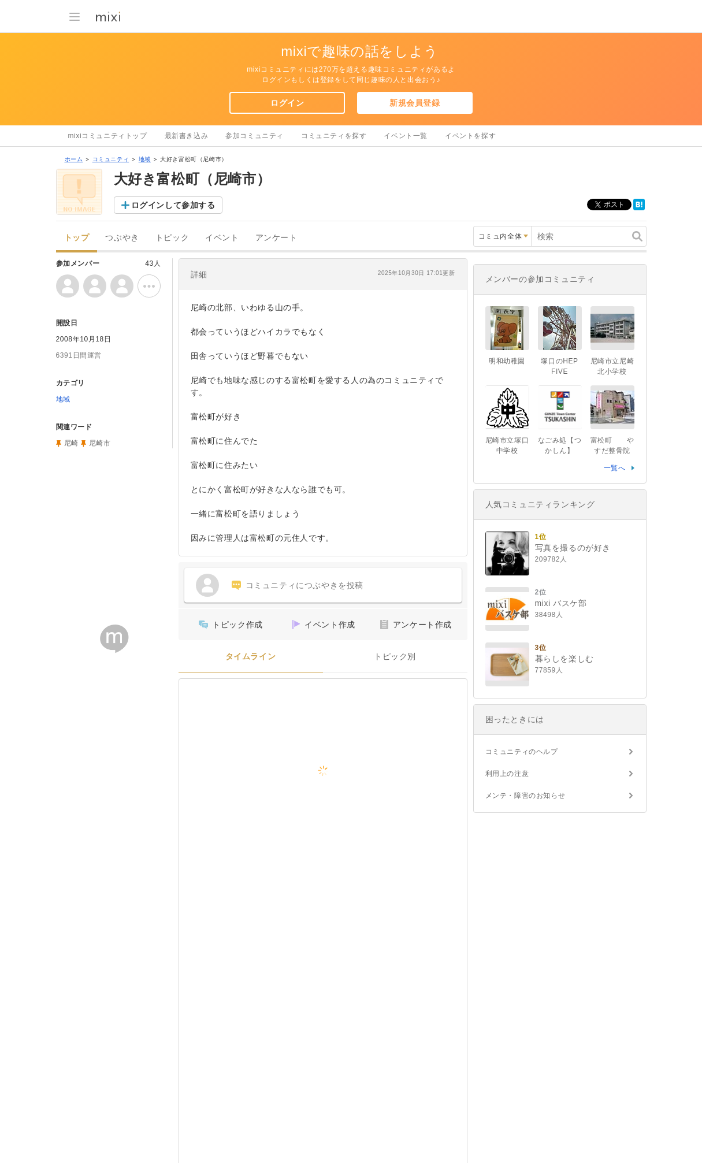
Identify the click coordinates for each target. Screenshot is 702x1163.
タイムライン (250, 656)
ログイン (287, 102)
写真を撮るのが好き (573, 547)
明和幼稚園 (507, 361)
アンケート (276, 237)
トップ (77, 237)
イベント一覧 (406, 136)
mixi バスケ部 (561, 603)
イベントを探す (470, 136)
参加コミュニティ (254, 136)
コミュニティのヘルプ (521, 752)
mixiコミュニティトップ (107, 136)
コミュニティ (110, 159)
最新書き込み (187, 136)
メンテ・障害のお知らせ (525, 796)
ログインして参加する (173, 205)
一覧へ (615, 468)
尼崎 (71, 443)
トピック (172, 237)
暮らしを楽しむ (564, 658)
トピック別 (395, 656)
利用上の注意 (507, 774)
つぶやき (122, 237)
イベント (222, 237)
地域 (145, 159)
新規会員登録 (414, 102)
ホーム (74, 159)
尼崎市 (100, 443)
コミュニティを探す (333, 136)
